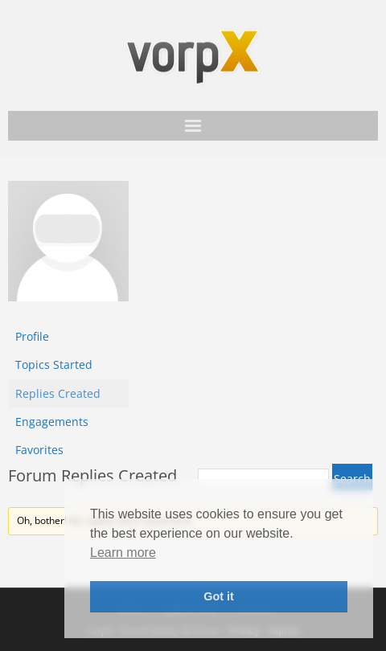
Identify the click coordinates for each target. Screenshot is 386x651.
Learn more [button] (123, 552)
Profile (32, 336)
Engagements (51, 421)
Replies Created (58, 393)
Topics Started (53, 364)
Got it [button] (218, 596)
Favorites (39, 449)
